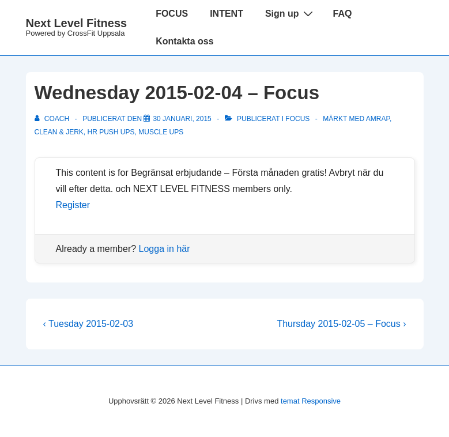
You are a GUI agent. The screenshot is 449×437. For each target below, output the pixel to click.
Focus (297, 119)
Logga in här (164, 249)
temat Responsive (311, 401)
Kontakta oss (184, 41)
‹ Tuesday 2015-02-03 (88, 324)
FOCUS (172, 13)
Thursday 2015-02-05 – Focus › (341, 324)
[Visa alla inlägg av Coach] (53, 119)
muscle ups (160, 132)
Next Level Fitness (76, 23)
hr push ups (111, 132)
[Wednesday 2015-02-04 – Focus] (182, 119)
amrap (378, 119)
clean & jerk (59, 132)
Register (73, 205)
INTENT (226, 13)
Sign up (290, 13)
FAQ (342, 13)
